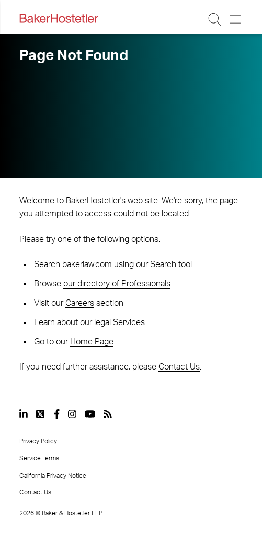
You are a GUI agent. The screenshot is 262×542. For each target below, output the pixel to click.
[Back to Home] (58, 18)
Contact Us (179, 367)
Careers (79, 303)
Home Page (91, 342)
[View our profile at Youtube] (90, 414)
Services (129, 322)
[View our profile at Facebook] (57, 414)
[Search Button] (215, 19)
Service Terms (39, 458)
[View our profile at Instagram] (72, 414)
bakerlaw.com (87, 264)
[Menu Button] (236, 19)
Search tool (171, 264)
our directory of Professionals (116, 284)
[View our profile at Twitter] (40, 414)
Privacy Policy (38, 441)
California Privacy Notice (52, 475)
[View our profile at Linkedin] (23, 414)
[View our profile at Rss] (108, 414)
